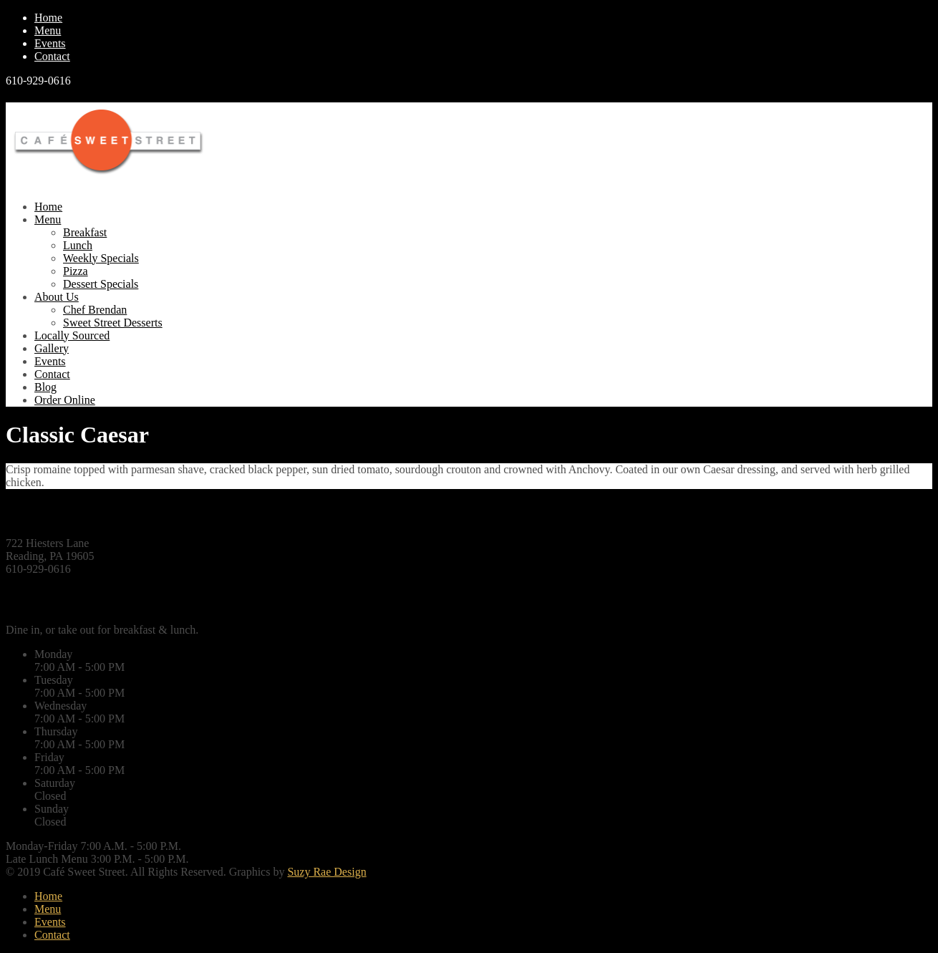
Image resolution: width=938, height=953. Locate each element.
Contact (52, 56)
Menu (47, 30)
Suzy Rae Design (326, 872)
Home (48, 17)
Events (50, 43)
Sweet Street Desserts (113, 322)
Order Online (64, 400)
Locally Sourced (72, 335)
